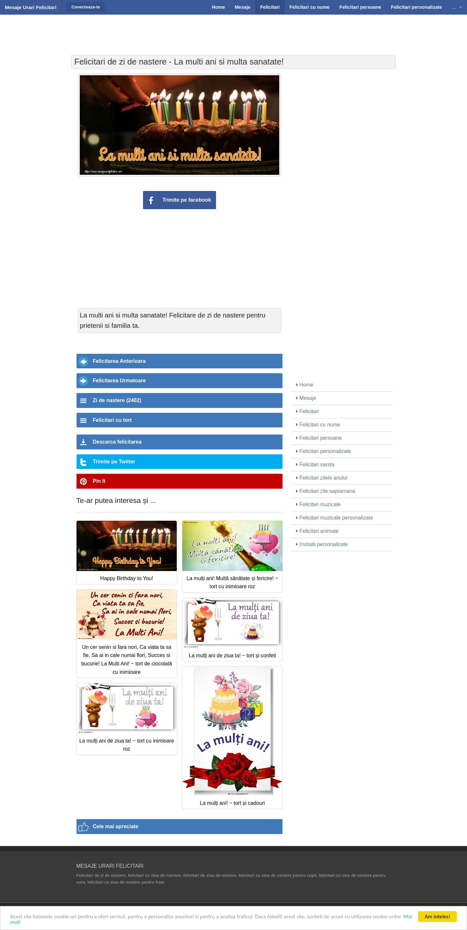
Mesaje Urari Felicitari (30, 7)
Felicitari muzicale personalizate (334, 517)
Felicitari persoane (319, 438)
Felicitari (307, 411)
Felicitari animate (317, 531)
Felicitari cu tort (112, 420)
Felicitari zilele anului (321, 478)
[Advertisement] (233, 30)
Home (304, 385)
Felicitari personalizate (323, 451)
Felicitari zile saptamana (325, 491)
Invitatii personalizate (322, 544)
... (454, 7)
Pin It (99, 481)
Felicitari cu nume (318, 424)
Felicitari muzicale (318, 504)
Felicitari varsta (315, 464)
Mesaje (306, 398)
